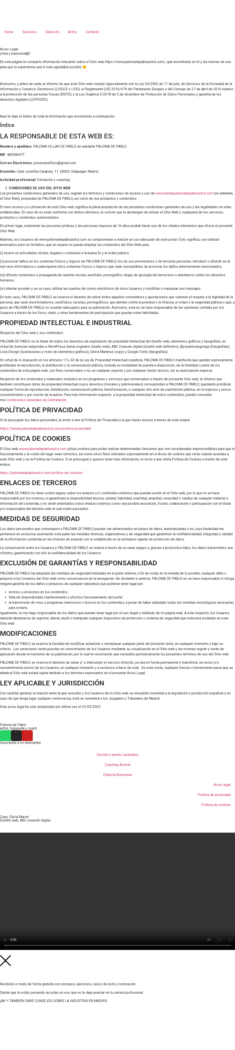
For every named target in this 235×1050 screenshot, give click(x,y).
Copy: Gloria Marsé (14, 817)
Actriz (72, 32)
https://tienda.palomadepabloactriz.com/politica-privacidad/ (46, 428)
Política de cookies (216, 805)
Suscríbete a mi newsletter (20, 743)
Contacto (92, 32)
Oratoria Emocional (117, 775)
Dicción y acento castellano (117, 755)
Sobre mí (52, 32)
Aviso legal (222, 785)
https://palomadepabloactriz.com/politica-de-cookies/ (41, 473)
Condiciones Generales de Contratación (37, 400)
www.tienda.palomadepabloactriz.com (184, 193)
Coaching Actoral (117, 765)
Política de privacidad (214, 795)
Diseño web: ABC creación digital (25, 820)
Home (9, 32)
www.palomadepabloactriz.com (43, 449)
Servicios (29, 32)
